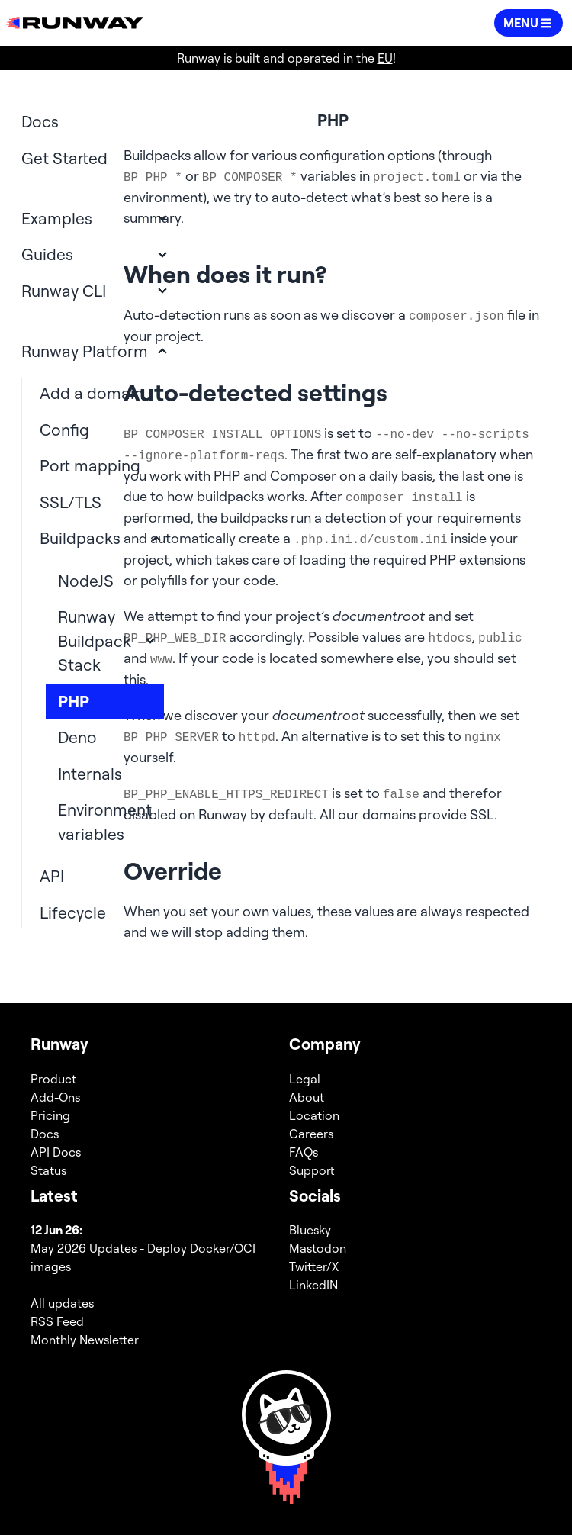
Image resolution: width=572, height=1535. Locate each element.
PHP (73, 701)
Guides (47, 254)
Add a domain (91, 393)
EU (385, 58)
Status (48, 1170)
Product (53, 1078)
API (52, 876)
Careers (311, 1133)
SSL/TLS (70, 502)
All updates (62, 1303)
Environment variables (105, 822)
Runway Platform (84, 351)
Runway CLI (63, 291)
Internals (90, 774)
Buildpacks (80, 538)
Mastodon (317, 1248)
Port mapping (90, 465)
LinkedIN (313, 1284)
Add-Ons (55, 1097)
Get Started (64, 158)
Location (314, 1115)
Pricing (50, 1115)
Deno (77, 737)
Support (312, 1170)
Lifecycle (73, 912)
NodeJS (86, 581)
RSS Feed (57, 1321)
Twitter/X (314, 1266)
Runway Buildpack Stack (94, 640)
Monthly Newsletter (85, 1339)
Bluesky (310, 1229)
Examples (56, 218)
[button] (528, 23)
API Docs (56, 1152)
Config (64, 429)
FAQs (303, 1152)
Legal (304, 1078)
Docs (40, 121)
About (306, 1097)
